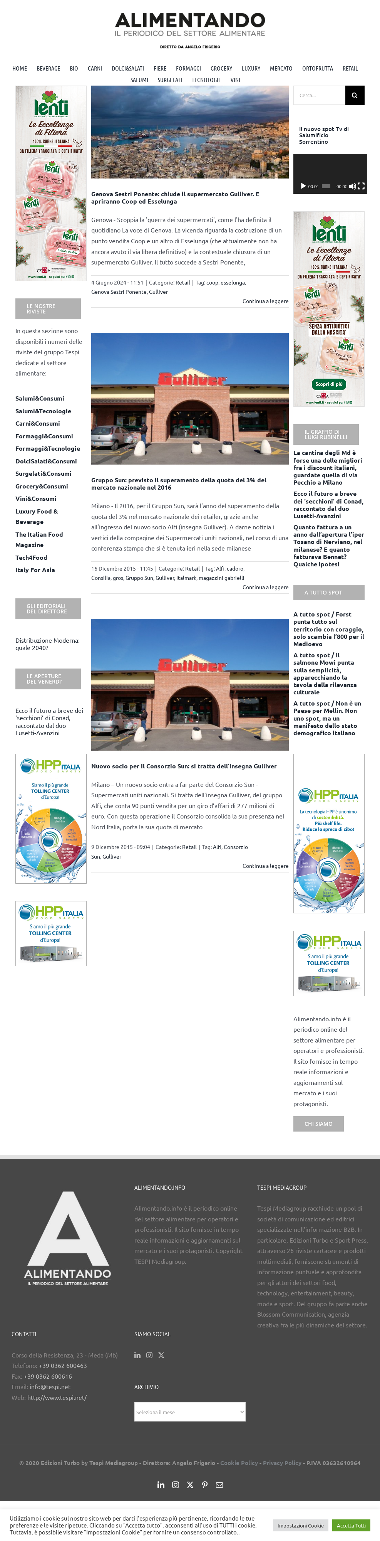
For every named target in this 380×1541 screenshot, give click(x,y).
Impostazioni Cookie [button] (301, 1525)
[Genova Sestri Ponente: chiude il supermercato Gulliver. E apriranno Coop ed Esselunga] (190, 132)
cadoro (235, 568)
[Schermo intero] (359, 186)
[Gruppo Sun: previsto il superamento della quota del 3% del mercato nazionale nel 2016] (190, 399)
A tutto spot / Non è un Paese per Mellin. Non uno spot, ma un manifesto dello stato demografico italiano (327, 718)
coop (212, 282)
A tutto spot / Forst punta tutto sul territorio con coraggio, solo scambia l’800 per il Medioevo (328, 629)
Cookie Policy (239, 1463)
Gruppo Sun (139, 577)
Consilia (100, 577)
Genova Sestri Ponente (119, 291)
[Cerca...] (319, 95)
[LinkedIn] (137, 1355)
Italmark (186, 577)
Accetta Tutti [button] (351, 1525)
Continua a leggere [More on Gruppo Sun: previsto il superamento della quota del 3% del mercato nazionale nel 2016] (266, 586)
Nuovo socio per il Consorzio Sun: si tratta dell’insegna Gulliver (184, 766)
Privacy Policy (282, 1463)
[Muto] (351, 186)
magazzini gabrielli (221, 577)
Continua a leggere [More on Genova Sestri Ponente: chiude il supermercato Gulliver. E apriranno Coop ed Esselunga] (266, 300)
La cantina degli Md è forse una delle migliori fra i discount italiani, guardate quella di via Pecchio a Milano (327, 467)
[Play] (303, 186)
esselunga (233, 282)
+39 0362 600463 (63, 1365)
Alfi (220, 568)
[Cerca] (355, 95)
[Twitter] (161, 1355)
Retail (183, 282)
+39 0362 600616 (48, 1376)
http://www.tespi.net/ (57, 1397)
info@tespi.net (50, 1386)
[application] (329, 174)
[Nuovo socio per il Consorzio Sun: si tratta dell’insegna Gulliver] (190, 685)
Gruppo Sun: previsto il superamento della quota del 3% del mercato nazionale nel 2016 (178, 483)
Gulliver (158, 291)
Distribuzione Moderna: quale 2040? (47, 643)
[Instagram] (149, 1355)
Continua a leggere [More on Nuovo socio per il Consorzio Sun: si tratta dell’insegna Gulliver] (266, 865)
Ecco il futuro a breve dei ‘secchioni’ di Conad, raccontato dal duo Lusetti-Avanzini (49, 721)
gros (118, 577)
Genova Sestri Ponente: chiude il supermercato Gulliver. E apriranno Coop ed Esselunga (175, 197)
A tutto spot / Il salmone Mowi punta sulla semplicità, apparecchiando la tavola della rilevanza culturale (325, 673)
